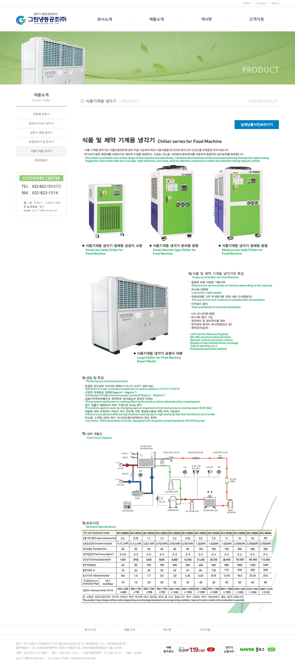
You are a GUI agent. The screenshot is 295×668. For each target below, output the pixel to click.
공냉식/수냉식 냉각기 (41, 123)
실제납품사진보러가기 (257, 124)
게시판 (206, 19)
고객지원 (256, 19)
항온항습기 (41, 160)
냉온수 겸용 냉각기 (41, 132)
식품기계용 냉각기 (41, 151)
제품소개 (156, 19)
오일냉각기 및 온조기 (41, 142)
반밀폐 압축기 (41, 114)
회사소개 (104, 19)
